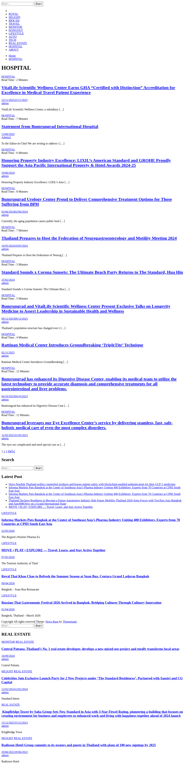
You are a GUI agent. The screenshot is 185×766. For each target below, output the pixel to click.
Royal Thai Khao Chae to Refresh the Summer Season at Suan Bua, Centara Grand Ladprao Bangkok (75, 576)
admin (5, 103)
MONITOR (15, 26)
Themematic (70, 621)
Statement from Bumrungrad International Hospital (49, 126)
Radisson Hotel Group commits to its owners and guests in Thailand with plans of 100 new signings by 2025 (78, 745)
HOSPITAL (15, 46)
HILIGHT (14, 17)
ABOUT (14, 49)
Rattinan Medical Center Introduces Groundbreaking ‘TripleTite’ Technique (72, 345)
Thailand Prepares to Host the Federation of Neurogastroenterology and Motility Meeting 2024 (89, 238)
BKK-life (14, 20)
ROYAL (13, 13)
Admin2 (6, 137)
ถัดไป (11, 451)
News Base (52, 621)
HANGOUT (16, 30)
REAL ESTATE (18, 43)
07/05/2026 (8, 557)
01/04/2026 (8, 609)
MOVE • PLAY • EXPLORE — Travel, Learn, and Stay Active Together (51, 506)
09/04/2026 (8, 583)
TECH (12, 39)
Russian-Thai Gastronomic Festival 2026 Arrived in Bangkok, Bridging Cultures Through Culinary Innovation (81, 602)
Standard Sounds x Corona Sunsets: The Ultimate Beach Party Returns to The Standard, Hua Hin (92, 272)
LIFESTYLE (16, 33)
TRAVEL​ (14, 23)
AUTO (13, 36)
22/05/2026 (8, 530)
